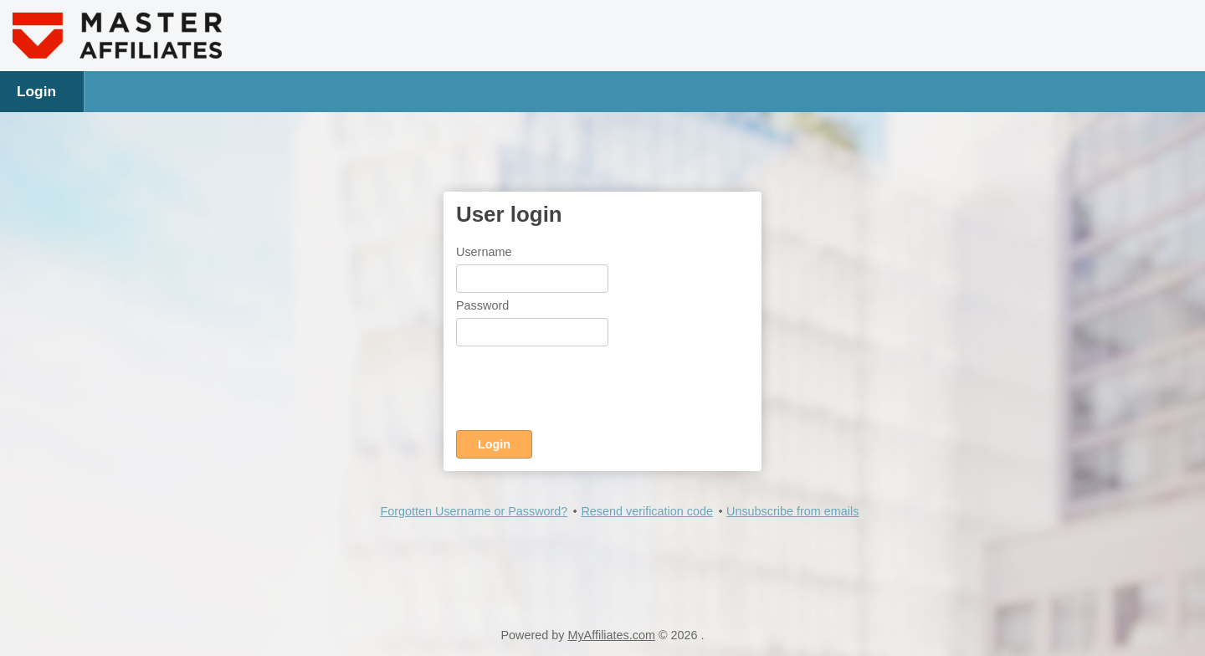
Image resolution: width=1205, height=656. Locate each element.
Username (483, 252)
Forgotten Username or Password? (473, 511)
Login (36, 91)
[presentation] (583, 391)
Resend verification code (647, 511)
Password (482, 305)
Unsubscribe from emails (792, 511)
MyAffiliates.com (611, 635)
